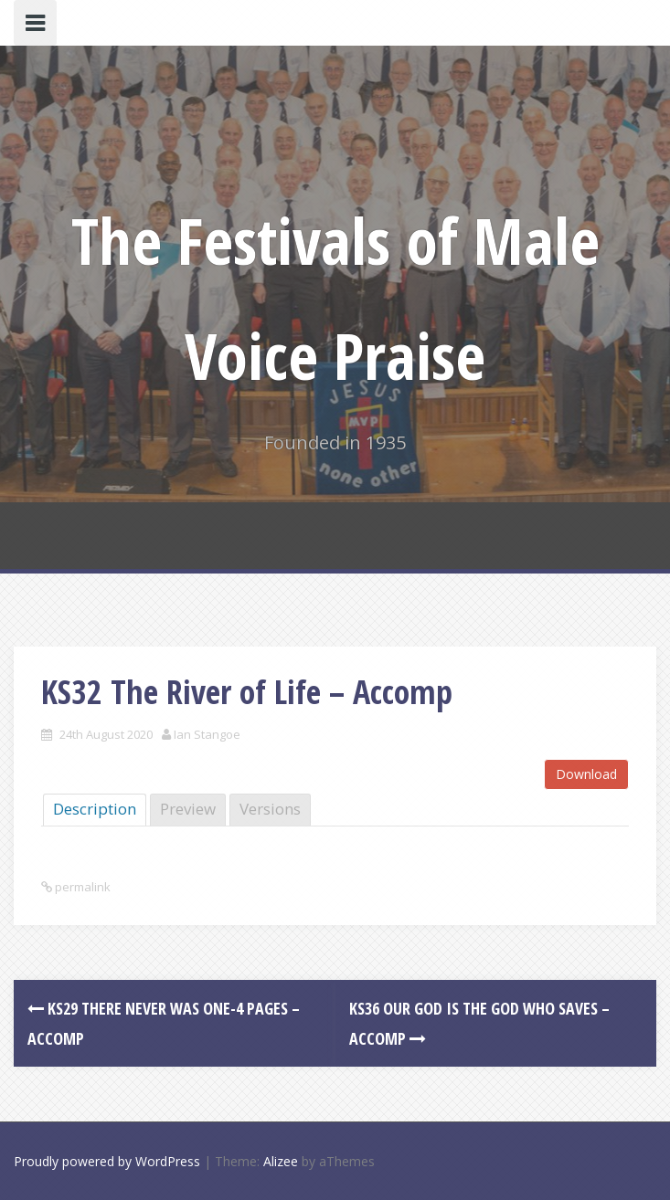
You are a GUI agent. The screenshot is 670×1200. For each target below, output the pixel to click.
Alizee (280, 1161)
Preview (188, 808)
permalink (81, 887)
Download (586, 774)
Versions (270, 808)
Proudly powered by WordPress (107, 1161)
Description (94, 808)
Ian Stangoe (207, 734)
